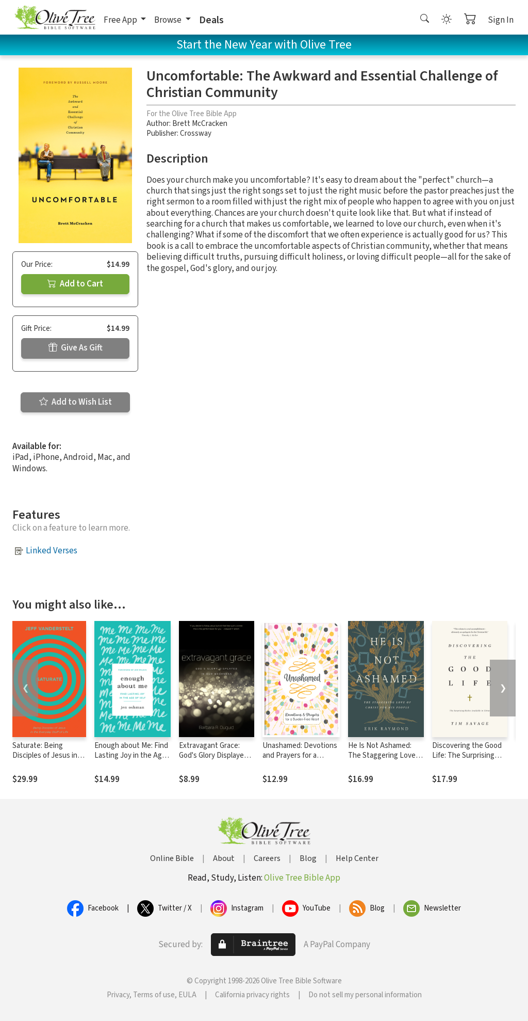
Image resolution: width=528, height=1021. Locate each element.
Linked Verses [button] (51, 551)
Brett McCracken (199, 123)
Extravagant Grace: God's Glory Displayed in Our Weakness (213, 755)
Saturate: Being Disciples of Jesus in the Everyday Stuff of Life (46, 760)
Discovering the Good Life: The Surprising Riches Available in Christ (467, 760)
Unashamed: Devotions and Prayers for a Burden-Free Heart (299, 755)
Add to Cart (75, 284)
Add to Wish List (75, 402)
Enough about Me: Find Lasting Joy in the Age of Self (131, 755)
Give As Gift (75, 348)
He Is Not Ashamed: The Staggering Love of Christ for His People (386, 755)
